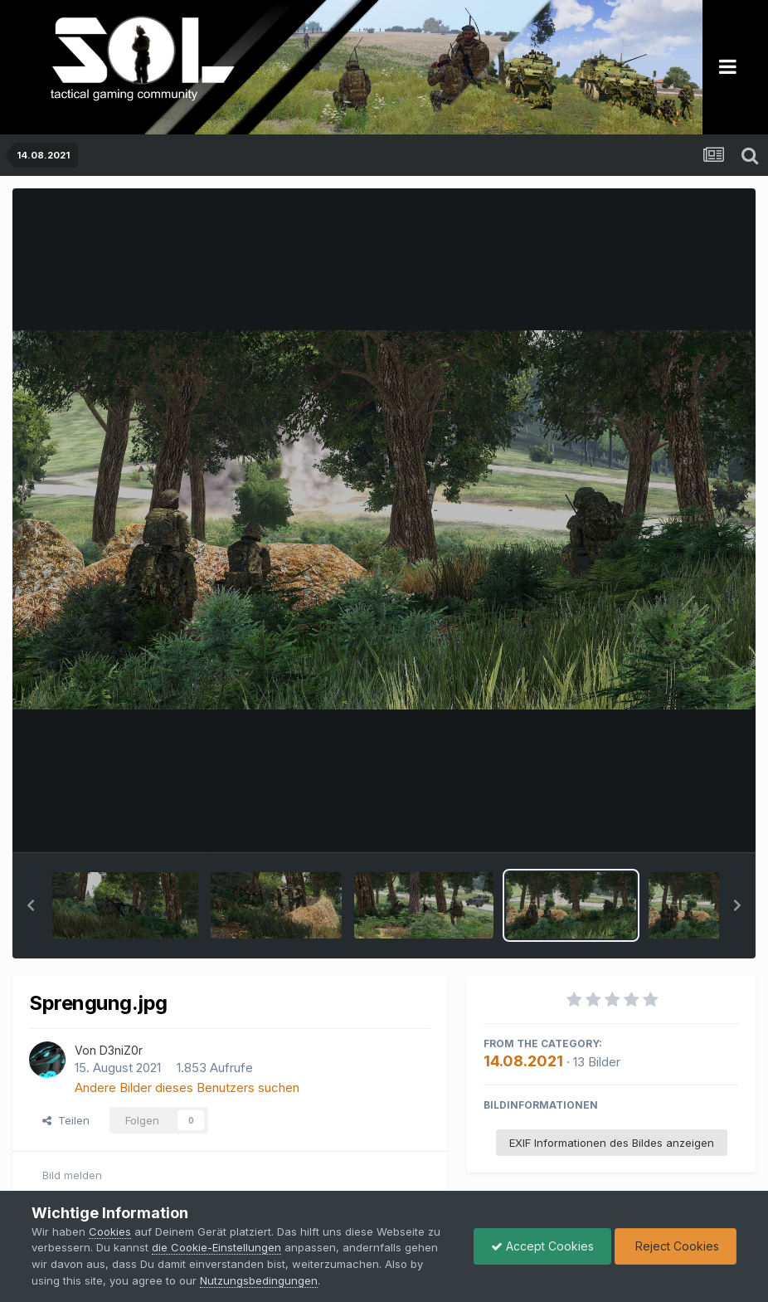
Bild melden (72, 1175)
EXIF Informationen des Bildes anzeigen (611, 1142)
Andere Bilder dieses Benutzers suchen (187, 1087)
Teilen (66, 1120)
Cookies (110, 1231)
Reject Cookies (675, 1246)
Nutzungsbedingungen (259, 1280)
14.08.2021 (523, 1061)
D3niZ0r (121, 1050)
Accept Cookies (542, 1246)
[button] (30, 905)
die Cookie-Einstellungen (216, 1247)
